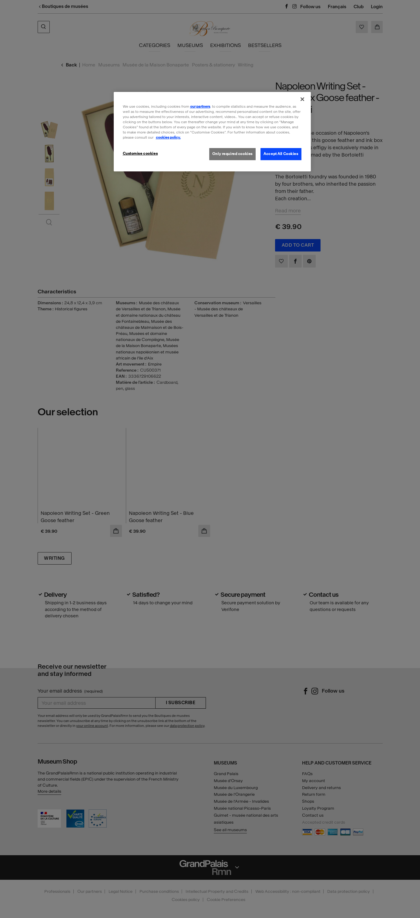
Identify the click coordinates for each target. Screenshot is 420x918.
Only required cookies (232, 154)
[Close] (302, 99)
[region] (212, 131)
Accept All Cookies (281, 154)
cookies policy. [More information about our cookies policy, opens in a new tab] (168, 137)
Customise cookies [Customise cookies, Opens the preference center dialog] (140, 153)
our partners (200, 106)
